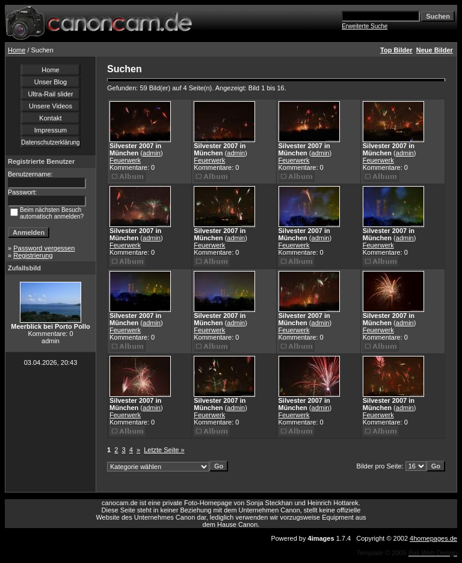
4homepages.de (433, 538)
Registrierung (32, 255)
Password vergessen (44, 248)
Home (16, 50)
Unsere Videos (50, 106)
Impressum (50, 130)
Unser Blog (50, 82)
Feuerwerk (125, 160)
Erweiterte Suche (364, 26)
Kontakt (50, 118)
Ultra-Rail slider (50, 94)
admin (152, 153)
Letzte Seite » (164, 449)
